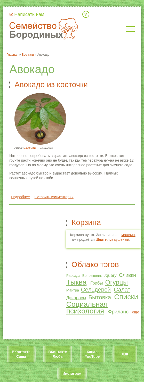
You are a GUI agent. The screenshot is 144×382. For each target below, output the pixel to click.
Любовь (30, 147)
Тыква (76, 282)
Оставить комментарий (54, 197)
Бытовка (99, 297)
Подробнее (20, 197)
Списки (126, 297)
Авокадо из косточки (51, 84)
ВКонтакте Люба (57, 354)
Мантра (72, 290)
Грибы (96, 283)
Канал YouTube (92, 354)
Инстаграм (71, 373)
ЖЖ (125, 354)
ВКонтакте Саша (21, 354)
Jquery (109, 275)
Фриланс (118, 311)
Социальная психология (87, 307)
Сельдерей (96, 289)
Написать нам (29, 14)
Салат (122, 289)
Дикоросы (76, 297)
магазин (128, 235)
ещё (135, 312)
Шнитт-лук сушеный (112, 239)
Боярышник (92, 275)
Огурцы (116, 282)
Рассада (73, 275)
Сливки (127, 275)
